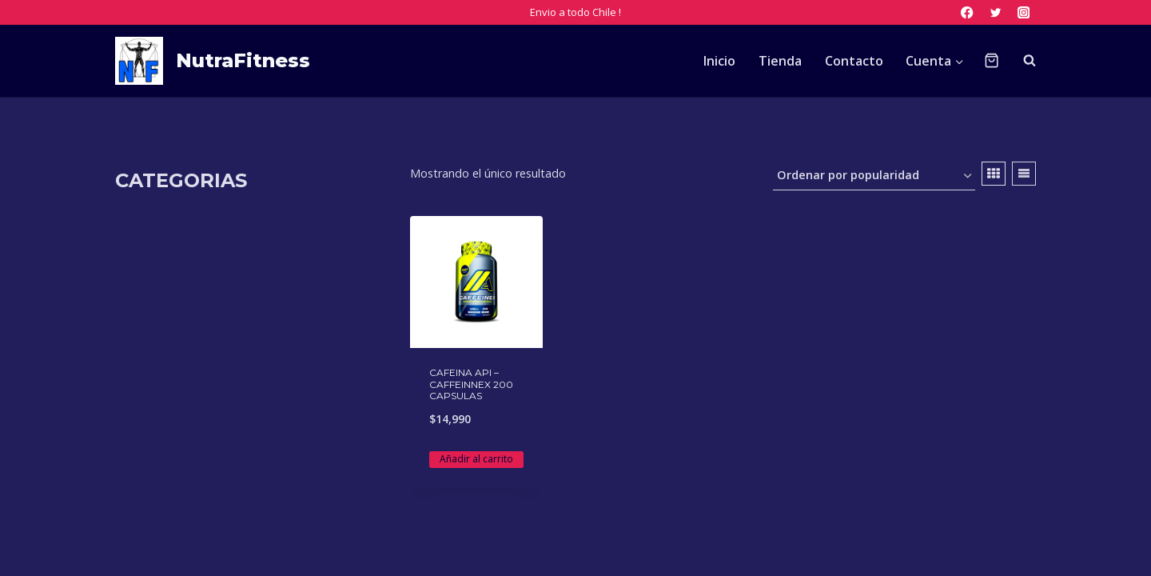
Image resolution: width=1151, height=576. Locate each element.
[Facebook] (967, 12)
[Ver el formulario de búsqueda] (1021, 60)
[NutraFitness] (212, 61)
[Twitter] (995, 12)
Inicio (719, 61)
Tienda (780, 61)
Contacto (854, 61)
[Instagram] (1023, 12)
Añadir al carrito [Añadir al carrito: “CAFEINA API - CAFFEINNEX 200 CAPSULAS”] (476, 459)
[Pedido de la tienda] (874, 176)
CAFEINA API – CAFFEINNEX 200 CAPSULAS (471, 384)
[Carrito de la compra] (991, 60)
